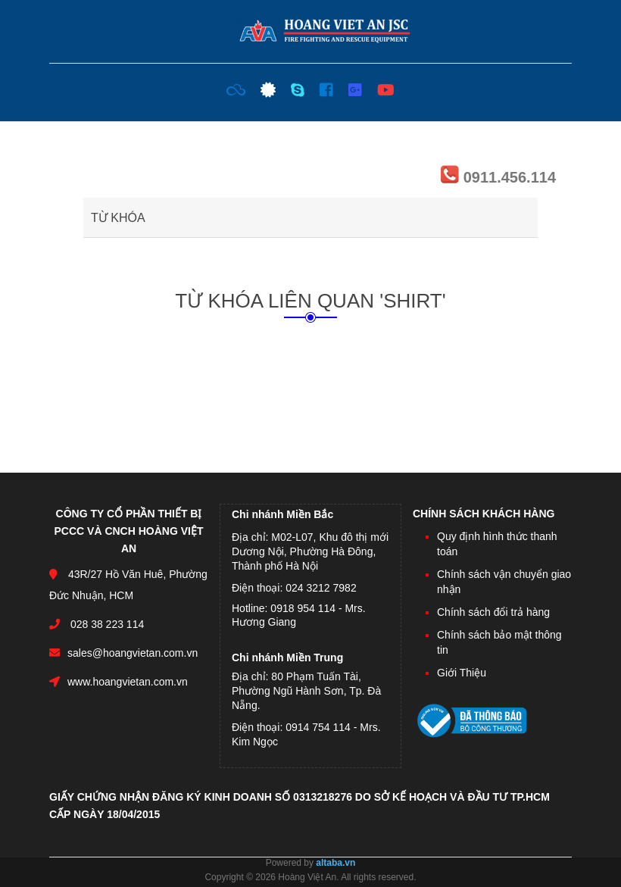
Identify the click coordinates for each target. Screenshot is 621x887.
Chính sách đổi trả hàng (493, 612)
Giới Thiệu (461, 673)
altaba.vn (335, 862)
